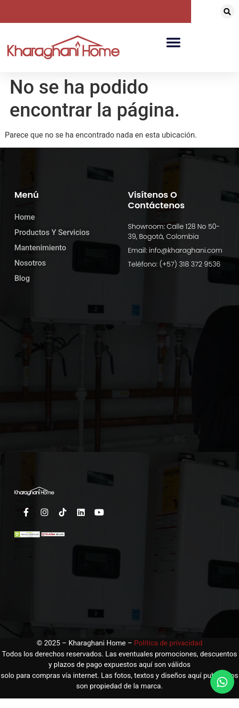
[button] (227, 11)
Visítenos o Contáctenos (156, 200)
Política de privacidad (168, 643)
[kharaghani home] (119, 384)
